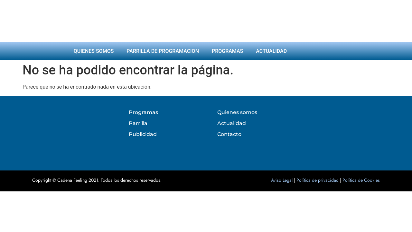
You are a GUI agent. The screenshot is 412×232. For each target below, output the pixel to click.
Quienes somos (94, 51)
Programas (227, 51)
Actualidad (271, 51)
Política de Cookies (361, 180)
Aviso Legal (282, 180)
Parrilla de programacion (162, 51)
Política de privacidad (317, 180)
